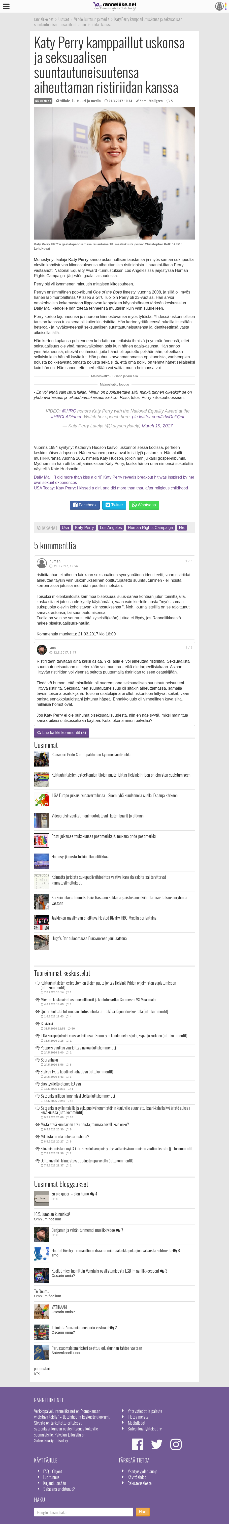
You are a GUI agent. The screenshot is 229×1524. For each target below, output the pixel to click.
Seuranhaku (49, 1060)
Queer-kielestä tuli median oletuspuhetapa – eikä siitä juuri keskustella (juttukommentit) (104, 1011)
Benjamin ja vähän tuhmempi (87, 1229)
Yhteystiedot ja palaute (145, 1411)
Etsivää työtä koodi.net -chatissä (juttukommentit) (77, 1072)
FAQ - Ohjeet (52, 1471)
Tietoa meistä (138, 1416)
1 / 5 (188, 561)
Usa (65, 527)
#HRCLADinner (66, 416)
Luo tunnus (51, 1477)
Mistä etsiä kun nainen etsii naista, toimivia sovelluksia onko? (85, 1124)
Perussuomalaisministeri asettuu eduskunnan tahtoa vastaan (97, 1347)
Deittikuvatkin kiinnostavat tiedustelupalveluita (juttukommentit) (87, 1161)
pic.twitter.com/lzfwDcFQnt (158, 416)
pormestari (42, 1368)
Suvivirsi (47, 1023)
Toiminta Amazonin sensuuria (84, 1327)
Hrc (182, 527)
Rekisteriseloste (140, 1483)
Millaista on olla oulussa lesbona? (65, 1136)
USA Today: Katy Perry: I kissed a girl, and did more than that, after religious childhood (111, 488)
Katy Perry (84, 527)
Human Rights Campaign (150, 527)
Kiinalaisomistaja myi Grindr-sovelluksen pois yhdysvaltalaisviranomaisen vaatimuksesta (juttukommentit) (117, 1149)
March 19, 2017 (157, 425)
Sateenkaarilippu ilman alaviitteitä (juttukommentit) (78, 1096)
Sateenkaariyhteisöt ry (145, 1428)
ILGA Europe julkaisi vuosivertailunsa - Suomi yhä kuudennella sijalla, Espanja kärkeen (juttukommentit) (114, 1036)
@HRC (69, 411)
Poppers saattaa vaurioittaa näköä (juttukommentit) (78, 1048)
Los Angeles (111, 527)
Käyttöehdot (137, 1477)
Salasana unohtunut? (59, 1488)
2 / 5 (188, 647)
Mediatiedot (136, 1422)
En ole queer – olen (74, 1193)
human (54, 561)
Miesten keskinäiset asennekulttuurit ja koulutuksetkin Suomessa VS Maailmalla (98, 1000)
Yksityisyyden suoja (142, 1471)
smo (52, 647)
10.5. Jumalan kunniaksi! (52, 1214)
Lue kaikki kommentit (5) (61, 732)
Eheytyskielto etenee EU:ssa (61, 1084)
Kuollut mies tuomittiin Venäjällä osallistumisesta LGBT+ (109, 1270)
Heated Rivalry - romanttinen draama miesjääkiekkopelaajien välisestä (116, 1250)
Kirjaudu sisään (54, 1483)
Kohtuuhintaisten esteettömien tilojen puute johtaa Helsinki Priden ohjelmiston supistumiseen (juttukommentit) (108, 985)
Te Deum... (42, 1291)
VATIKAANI (59, 1307)
